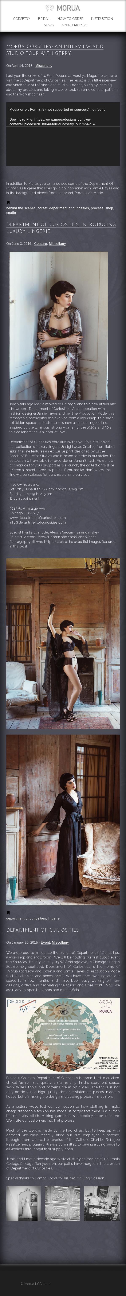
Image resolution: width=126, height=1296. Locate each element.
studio (11, 213)
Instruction (102, 19)
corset (42, 208)
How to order (70, 19)
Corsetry (21, 19)
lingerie (54, 918)
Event (45, 942)
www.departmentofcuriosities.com (37, 518)
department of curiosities (69, 208)
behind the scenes (21, 208)
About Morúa (74, 25)
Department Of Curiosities (42, 930)
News (49, 25)
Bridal (44, 19)
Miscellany (43, 66)
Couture (40, 243)
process (97, 208)
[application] (63, 134)
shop (109, 208)
